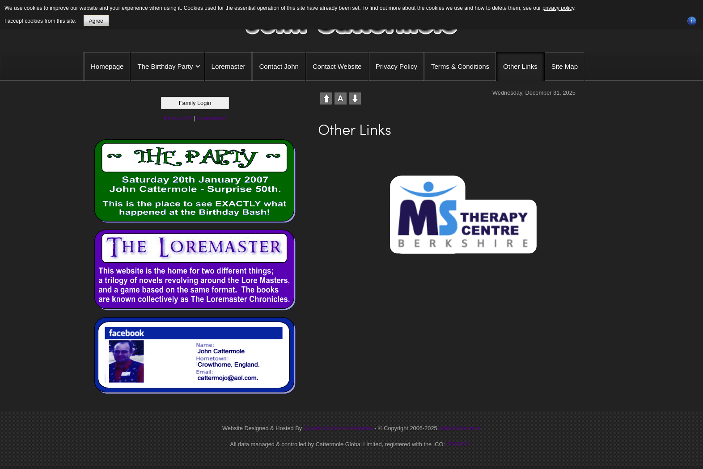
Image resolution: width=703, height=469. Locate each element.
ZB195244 (460, 444)
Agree (96, 21)
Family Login (195, 103)
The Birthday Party (165, 66)
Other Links (520, 66)
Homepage (107, 66)
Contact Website (337, 66)
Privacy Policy (396, 66)
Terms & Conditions (460, 66)
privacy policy (558, 8)
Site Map (564, 66)
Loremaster (229, 66)
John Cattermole (460, 428)
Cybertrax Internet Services (338, 428)
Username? (211, 118)
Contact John (278, 66)
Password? (178, 118)
